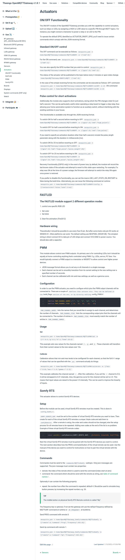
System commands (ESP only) (15, 93)
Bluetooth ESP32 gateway (13, 45)
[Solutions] (66, 3)
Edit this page (45, 545)
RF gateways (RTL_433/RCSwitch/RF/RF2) (15, 40)
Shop (102, 3)
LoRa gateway (9, 52)
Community (94, 3)
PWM (7, 79)
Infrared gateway (10, 48)
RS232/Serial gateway (12, 59)
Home (45, 3)
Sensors (7, 66)
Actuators (7, 70)
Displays (7, 89)
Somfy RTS (9, 82)
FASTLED (8, 76)
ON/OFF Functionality (13, 73)
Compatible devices (80, 3)
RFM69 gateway (10, 63)
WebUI (6, 96)
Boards (6, 86)
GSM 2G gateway (10, 55)
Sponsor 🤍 (111, 3)
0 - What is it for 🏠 (11, 11)
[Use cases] (54, 3)
